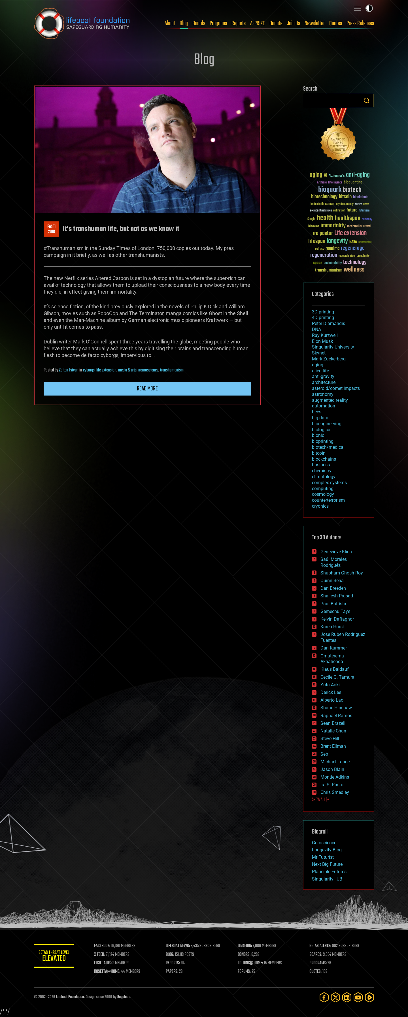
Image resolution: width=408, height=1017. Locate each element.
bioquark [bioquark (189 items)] (329, 190)
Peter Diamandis (328, 323)
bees (316, 412)
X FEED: (99, 954)
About (170, 23)
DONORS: (244, 954)
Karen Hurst (332, 626)
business (321, 464)
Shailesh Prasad (336, 596)
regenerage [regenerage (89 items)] (353, 248)
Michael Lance (335, 761)
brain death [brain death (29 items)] (317, 204)
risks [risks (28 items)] (352, 256)
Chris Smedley (334, 792)
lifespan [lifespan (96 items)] (316, 241)
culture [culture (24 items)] (358, 204)
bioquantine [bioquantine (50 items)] (353, 182)
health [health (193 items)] (325, 218)
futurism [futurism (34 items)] (364, 211)
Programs (218, 23)
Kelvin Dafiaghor (337, 619)
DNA (316, 329)
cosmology (323, 494)
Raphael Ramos (336, 715)
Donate (275, 23)
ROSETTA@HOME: (107, 971)
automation (323, 406)
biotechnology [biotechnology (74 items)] (324, 197)
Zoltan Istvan (68, 370)
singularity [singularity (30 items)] (363, 256)
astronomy (322, 394)
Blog (184, 23)
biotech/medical (328, 447)
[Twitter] (335, 997)
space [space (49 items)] (317, 262)
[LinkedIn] (346, 997)
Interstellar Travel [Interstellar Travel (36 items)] (359, 227)
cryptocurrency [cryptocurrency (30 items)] (345, 204)
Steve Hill (329, 738)
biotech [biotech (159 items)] (352, 190)
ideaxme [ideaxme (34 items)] (313, 227)
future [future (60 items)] (352, 210)
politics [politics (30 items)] (319, 249)
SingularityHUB (327, 879)
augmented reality (330, 400)
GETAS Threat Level (54, 957)
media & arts (127, 370)
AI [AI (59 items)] (325, 175)
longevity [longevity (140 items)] (337, 241)
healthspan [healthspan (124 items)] (347, 218)
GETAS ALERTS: (320, 946)
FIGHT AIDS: (103, 963)
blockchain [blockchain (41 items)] (360, 197)
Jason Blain (332, 769)
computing (322, 488)
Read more (147, 389)
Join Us (293, 23)
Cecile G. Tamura (337, 677)
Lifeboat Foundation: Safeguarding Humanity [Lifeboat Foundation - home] (82, 23)
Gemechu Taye (335, 611)
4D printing (323, 317)
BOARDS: (315, 954)
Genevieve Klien (336, 551)
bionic (318, 435)
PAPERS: (172, 971)
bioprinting (322, 441)
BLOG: (170, 954)
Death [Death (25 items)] (366, 204)
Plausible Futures (329, 871)
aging (317, 365)
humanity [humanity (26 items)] (367, 219)
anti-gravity (323, 376)
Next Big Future (327, 864)
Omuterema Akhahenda (332, 659)
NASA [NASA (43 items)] (353, 242)
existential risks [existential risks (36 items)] (321, 211)
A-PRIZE (257, 23)
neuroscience (148, 370)
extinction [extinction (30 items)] (339, 211)
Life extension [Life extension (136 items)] (350, 233)
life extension (106, 370)
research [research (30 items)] (344, 256)
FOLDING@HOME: (250, 963)
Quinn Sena (332, 580)
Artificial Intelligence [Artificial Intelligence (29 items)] (329, 183)
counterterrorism (328, 500)
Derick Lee (330, 692)
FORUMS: (244, 971)
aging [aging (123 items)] (316, 175)
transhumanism (172, 370)
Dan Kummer (333, 648)
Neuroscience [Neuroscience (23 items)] (364, 242)
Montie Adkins (334, 777)
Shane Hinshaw (336, 707)
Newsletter (315, 23)
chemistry (322, 470)
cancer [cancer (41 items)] (330, 204)
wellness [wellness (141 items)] (354, 270)
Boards (198, 23)
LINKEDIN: (245, 946)
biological (322, 429)
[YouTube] (358, 997)
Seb (324, 754)
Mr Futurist (323, 857)
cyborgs (89, 370)
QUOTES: (315, 971)
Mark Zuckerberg (329, 359)
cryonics (320, 506)
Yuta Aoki (330, 684)
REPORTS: (173, 963)
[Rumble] (369, 997)
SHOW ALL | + (320, 800)
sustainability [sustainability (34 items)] (333, 263)
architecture (323, 382)
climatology (323, 476)
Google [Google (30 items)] (311, 219)
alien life (320, 370)
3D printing (323, 312)
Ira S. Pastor (332, 784)
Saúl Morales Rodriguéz (333, 562)
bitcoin (319, 453)
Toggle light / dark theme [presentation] (369, 8)
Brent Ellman (333, 746)
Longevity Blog (327, 850)
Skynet (319, 353)
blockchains (324, 459)
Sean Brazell (332, 723)
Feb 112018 (51, 229)
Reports (238, 23)
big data (320, 417)
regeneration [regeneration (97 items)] (323, 255)
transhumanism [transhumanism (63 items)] (328, 270)
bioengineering (326, 423)
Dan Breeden (333, 588)
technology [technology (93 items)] (355, 262)
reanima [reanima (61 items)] (332, 248)
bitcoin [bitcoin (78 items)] (345, 197)
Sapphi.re (123, 997)
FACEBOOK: (102, 946)
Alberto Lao (331, 700)
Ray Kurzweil (325, 335)
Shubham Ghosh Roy (341, 573)
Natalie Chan (333, 731)
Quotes (335, 23)
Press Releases (360, 23)
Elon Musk (322, 341)
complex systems (329, 482)
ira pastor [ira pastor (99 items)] (323, 233)
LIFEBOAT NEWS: (178, 946)
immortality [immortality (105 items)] (333, 225)
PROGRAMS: (318, 963)
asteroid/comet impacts (336, 388)
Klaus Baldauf (334, 669)
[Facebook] (324, 997)
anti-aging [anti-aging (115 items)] (358, 175)
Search (366, 100)
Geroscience (324, 842)
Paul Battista (333, 603)
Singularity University (333, 347)
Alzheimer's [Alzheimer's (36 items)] (337, 176)
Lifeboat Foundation (70, 997)
